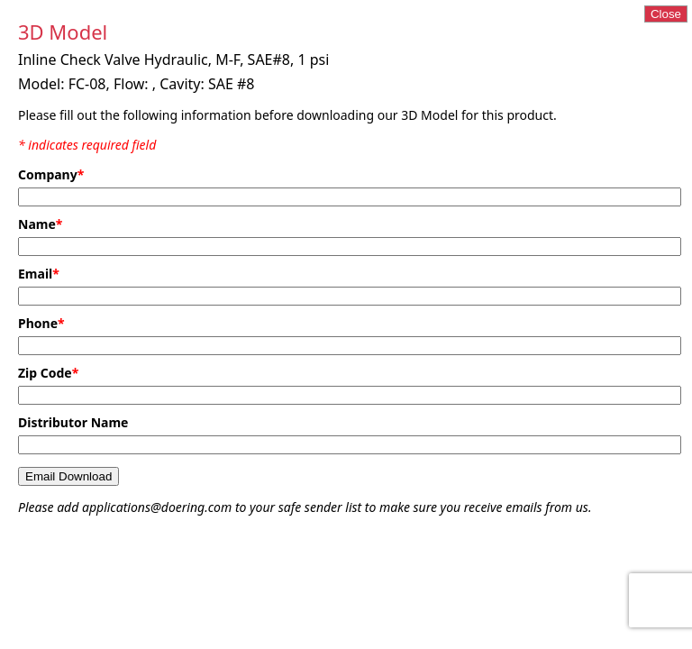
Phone (41, 323)
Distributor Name (73, 422)
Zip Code (48, 372)
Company (51, 174)
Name (40, 224)
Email (38, 273)
